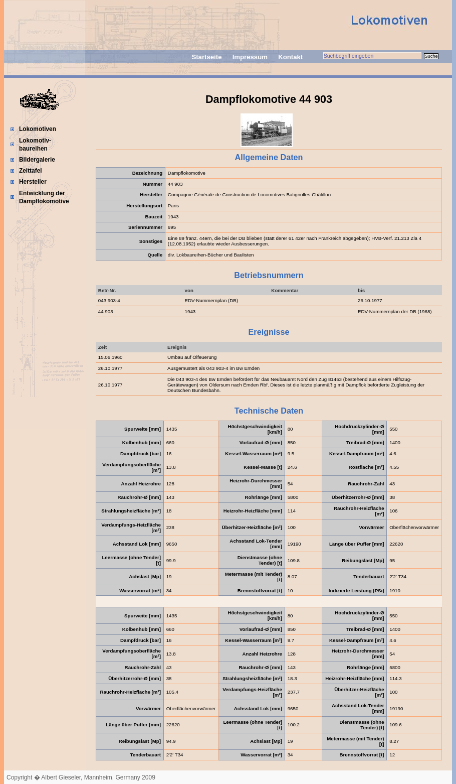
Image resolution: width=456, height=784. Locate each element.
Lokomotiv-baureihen (35, 144)
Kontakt (290, 57)
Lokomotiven (37, 129)
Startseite (206, 57)
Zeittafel (30, 170)
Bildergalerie (37, 159)
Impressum (250, 57)
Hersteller (33, 181)
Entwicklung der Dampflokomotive (44, 197)
